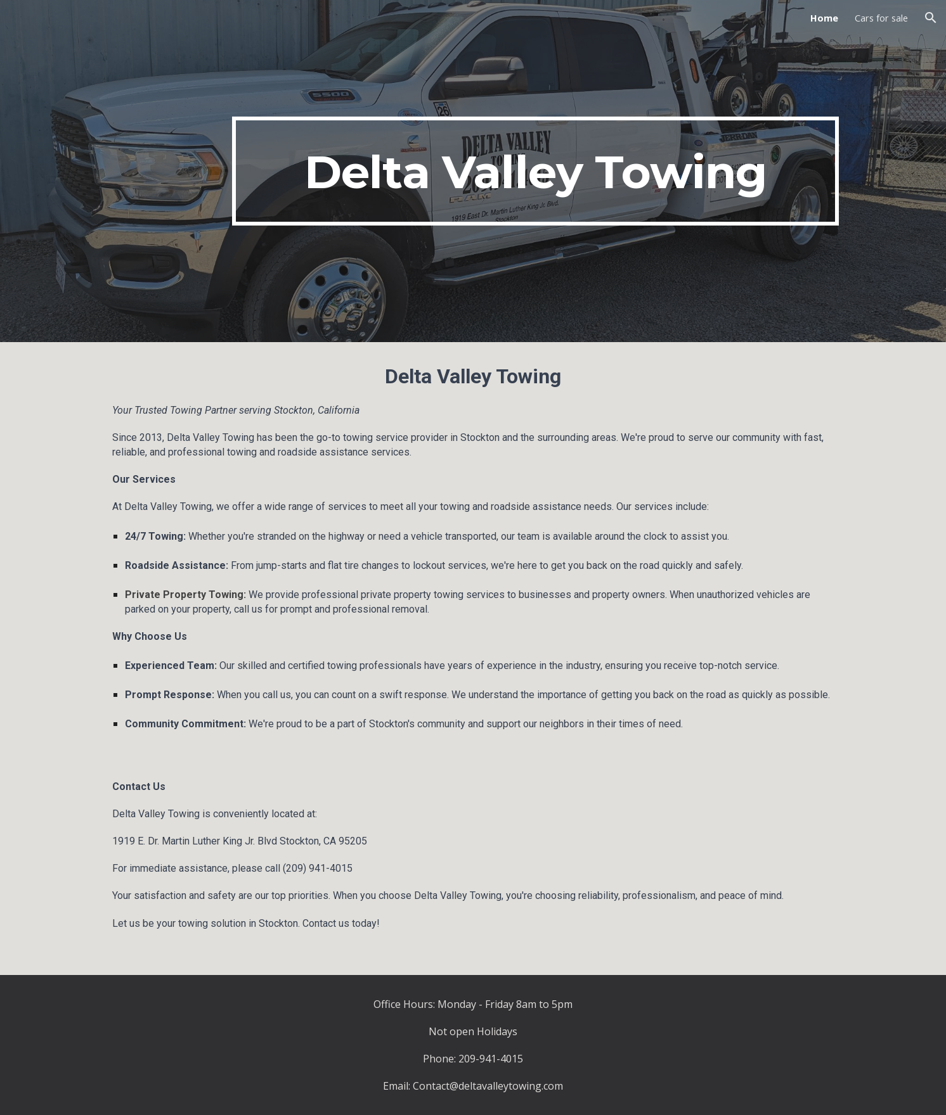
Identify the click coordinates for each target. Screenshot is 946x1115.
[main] (535, 171)
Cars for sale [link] (881, 17)
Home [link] (824, 17)
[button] (931, 18)
